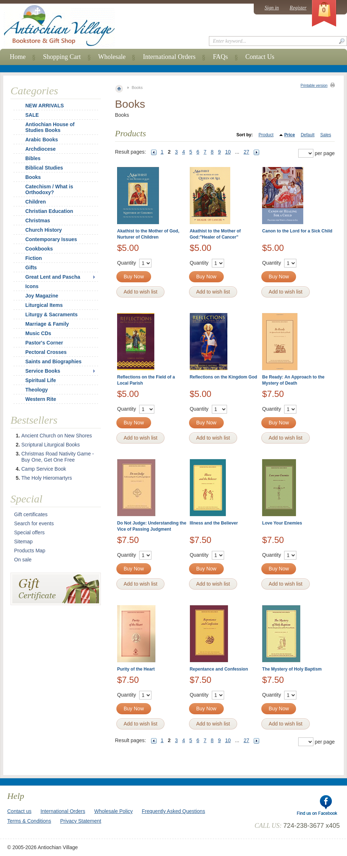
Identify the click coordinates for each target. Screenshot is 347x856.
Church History (43, 230)
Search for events (34, 523)
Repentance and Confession (219, 669)
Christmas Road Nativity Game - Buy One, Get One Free (57, 457)
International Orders (169, 56)
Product (265, 134)
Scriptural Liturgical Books (50, 445)
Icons (32, 286)
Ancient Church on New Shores (56, 435)
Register (298, 7)
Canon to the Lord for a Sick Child (297, 231)
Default (307, 134)
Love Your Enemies (282, 523)
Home (18, 56)
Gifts (31, 267)
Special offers (29, 532)
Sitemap (23, 541)
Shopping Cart (62, 56)
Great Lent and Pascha (52, 277)
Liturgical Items (44, 305)
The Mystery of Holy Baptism (292, 669)
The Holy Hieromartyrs (46, 478)
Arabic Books (41, 139)
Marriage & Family (47, 324)
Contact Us (260, 56)
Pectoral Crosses (46, 352)
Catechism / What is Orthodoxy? (49, 189)
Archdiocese (40, 149)
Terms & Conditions (29, 821)
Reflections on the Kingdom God (223, 377)
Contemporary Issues (51, 239)
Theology (36, 390)
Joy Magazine (41, 296)
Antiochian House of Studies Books (49, 127)
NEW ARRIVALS (44, 105)
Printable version (314, 85)
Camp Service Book (43, 469)
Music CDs (38, 333)
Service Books (42, 371)
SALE (32, 115)
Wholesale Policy (113, 811)
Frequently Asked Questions (173, 811)
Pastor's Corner (44, 343)
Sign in (272, 7)
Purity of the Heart (136, 669)
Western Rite (40, 399)
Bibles (32, 158)
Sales (325, 134)
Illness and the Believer (214, 523)
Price (289, 134)
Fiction (33, 258)
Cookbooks (39, 249)
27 (246, 152)
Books (33, 177)
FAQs (220, 56)
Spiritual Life (40, 380)
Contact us (19, 811)
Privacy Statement (80, 821)
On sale (22, 559)
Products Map (29, 550)
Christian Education (49, 211)
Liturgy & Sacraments (51, 314)
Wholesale (112, 56)
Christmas (33, 220)
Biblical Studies (44, 168)
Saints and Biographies (53, 361)
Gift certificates (31, 514)
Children (35, 202)
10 (228, 152)
